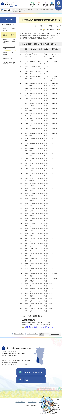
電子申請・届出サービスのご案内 (9, 53)
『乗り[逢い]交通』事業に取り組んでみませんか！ (9, 63)
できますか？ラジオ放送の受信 (9, 47)
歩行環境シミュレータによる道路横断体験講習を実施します (9, 41)
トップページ (16, 10)
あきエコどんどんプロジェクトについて (9, 29)
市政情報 (45, 5)
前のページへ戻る (18, 334)
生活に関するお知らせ (33, 10)
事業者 (52, 5)
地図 (26, 380)
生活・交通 (24, 10)
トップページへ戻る (32, 334)
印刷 (41, 29)
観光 (39, 5)
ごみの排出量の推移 (8, 58)
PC (46, 334)
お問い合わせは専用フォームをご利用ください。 (39, 327)
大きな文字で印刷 (52, 29)
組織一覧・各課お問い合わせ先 (33, 372)
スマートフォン (55, 334)
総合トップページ (20, 402)
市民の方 (32, 5)
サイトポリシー (32, 402)
